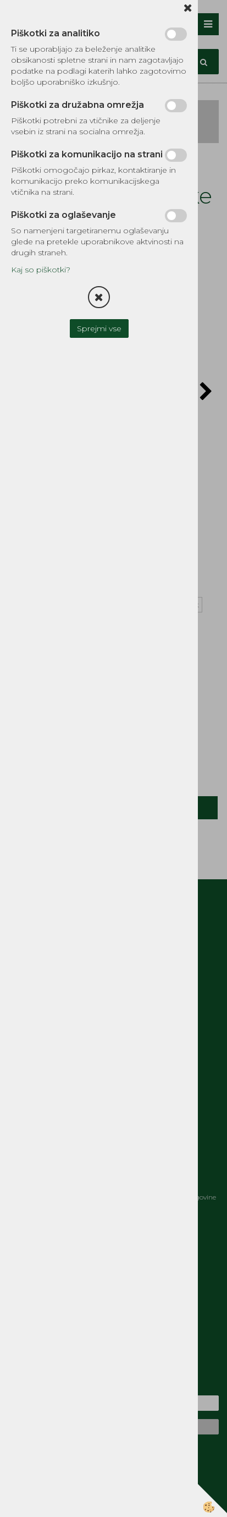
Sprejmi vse (99, 328)
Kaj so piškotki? (40, 270)
